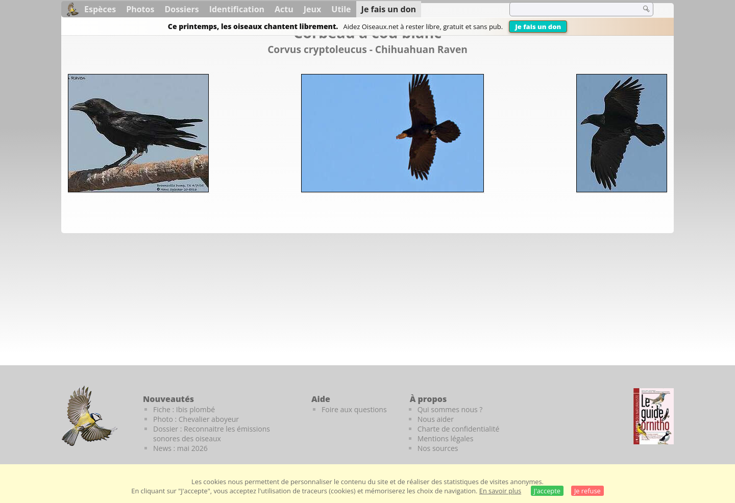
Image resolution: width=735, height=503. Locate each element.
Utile (341, 9)
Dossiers (181, 9)
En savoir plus (500, 490)
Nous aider (436, 419)
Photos (140, 9)
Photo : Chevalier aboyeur (196, 419)
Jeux (313, 9)
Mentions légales (446, 438)
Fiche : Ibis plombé (184, 409)
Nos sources (438, 448)
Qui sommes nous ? (450, 409)
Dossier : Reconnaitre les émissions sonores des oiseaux (211, 433)
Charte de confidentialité (459, 429)
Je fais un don (538, 26)
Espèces (100, 9)
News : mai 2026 (180, 448)
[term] (568, 9)
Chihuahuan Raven (421, 49)
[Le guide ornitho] (653, 416)
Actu (284, 9)
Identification (236, 9)
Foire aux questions (354, 409)
